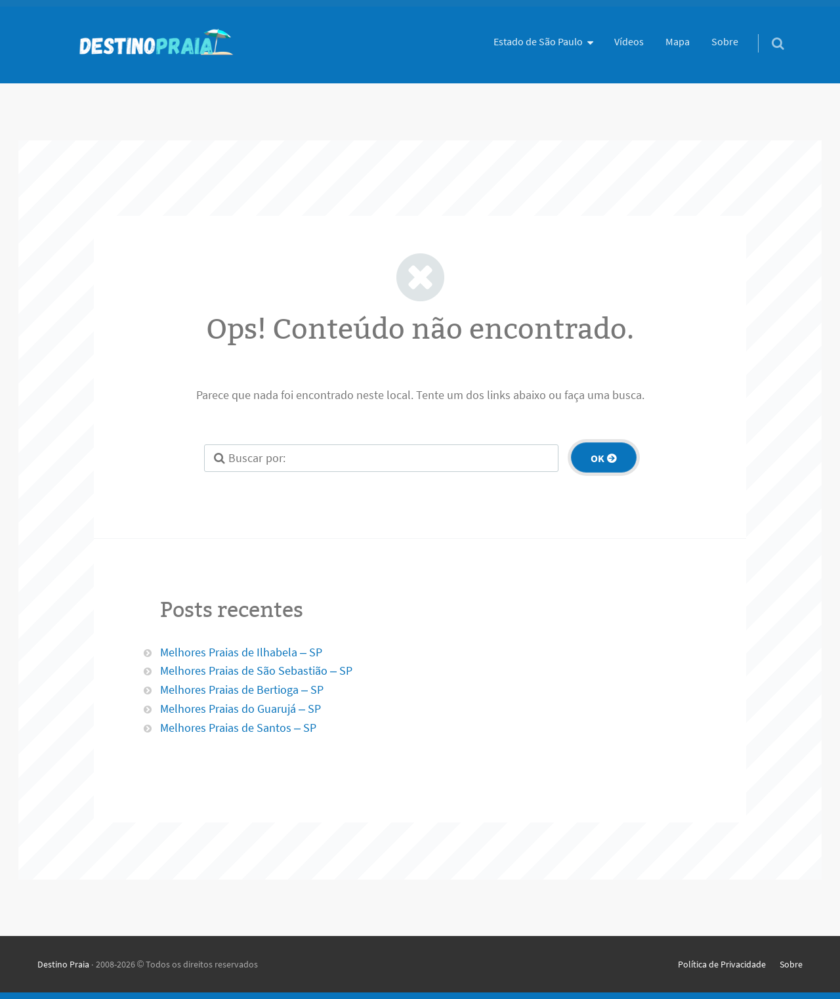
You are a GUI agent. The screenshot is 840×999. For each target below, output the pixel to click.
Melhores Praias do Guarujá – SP (240, 708)
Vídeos (629, 41)
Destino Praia (63, 964)
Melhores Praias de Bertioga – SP (242, 689)
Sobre (724, 41)
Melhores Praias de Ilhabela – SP (241, 652)
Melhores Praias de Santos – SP (238, 727)
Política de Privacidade (722, 964)
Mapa (677, 41)
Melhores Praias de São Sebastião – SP (256, 670)
